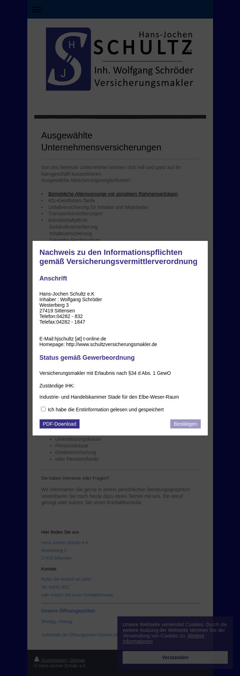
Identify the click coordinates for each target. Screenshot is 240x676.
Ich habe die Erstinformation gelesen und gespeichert (106, 409)
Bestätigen (185, 424)
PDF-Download (59, 424)
